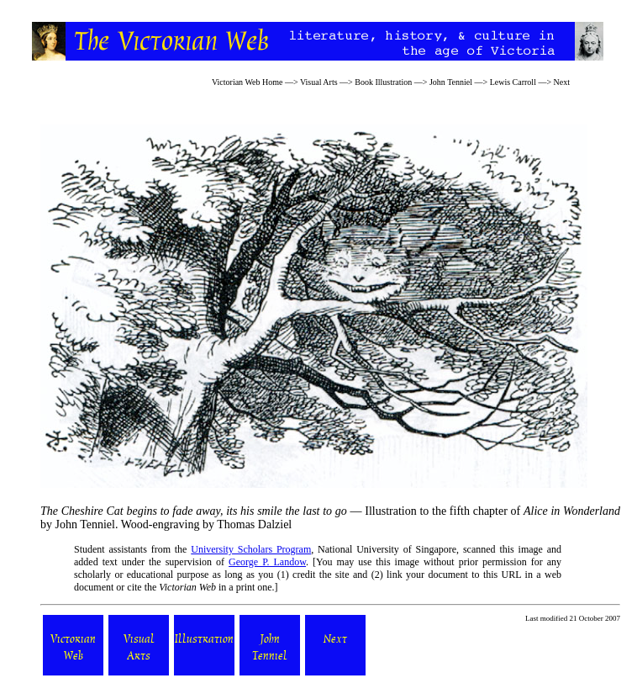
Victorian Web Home (247, 82)
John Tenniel (450, 82)
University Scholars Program (251, 549)
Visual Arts (319, 82)
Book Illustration (383, 82)
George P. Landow (267, 562)
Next (562, 82)
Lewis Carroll (513, 82)
